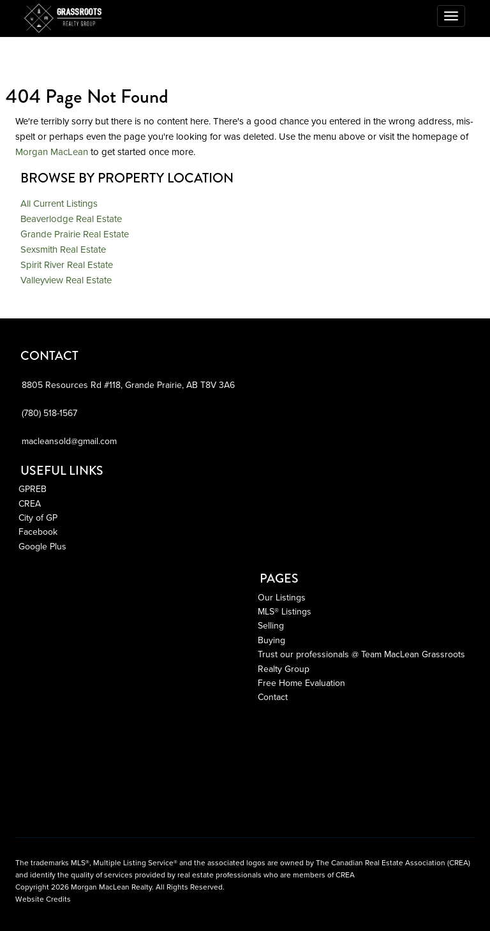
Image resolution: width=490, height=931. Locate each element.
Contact (273, 697)
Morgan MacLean (51, 152)
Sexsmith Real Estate (63, 249)
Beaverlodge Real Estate (71, 219)
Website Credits (43, 899)
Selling (271, 625)
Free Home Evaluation (301, 683)
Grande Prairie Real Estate (74, 234)
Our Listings (282, 597)
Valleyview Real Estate (66, 280)
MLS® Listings (284, 611)
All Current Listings (59, 204)
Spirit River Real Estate (66, 265)
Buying (271, 640)
